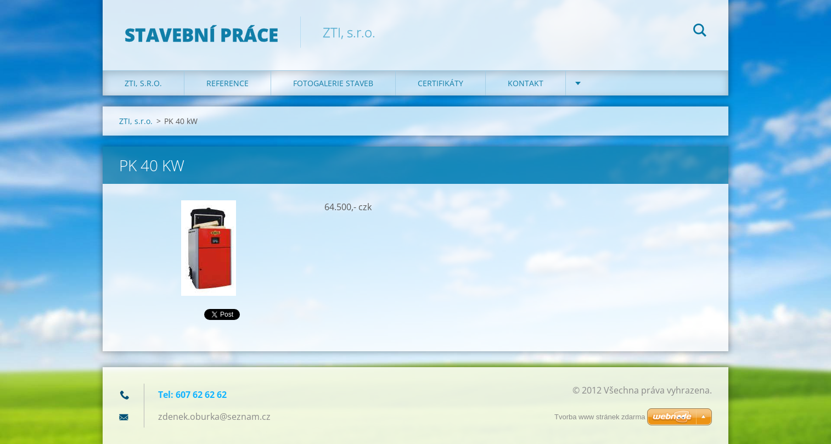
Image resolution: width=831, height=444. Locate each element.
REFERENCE (227, 83)
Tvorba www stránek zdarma (599, 417)
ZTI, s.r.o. (143, 83)
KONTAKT (525, 83)
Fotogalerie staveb (333, 83)
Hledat (699, 32)
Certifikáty (440, 83)
